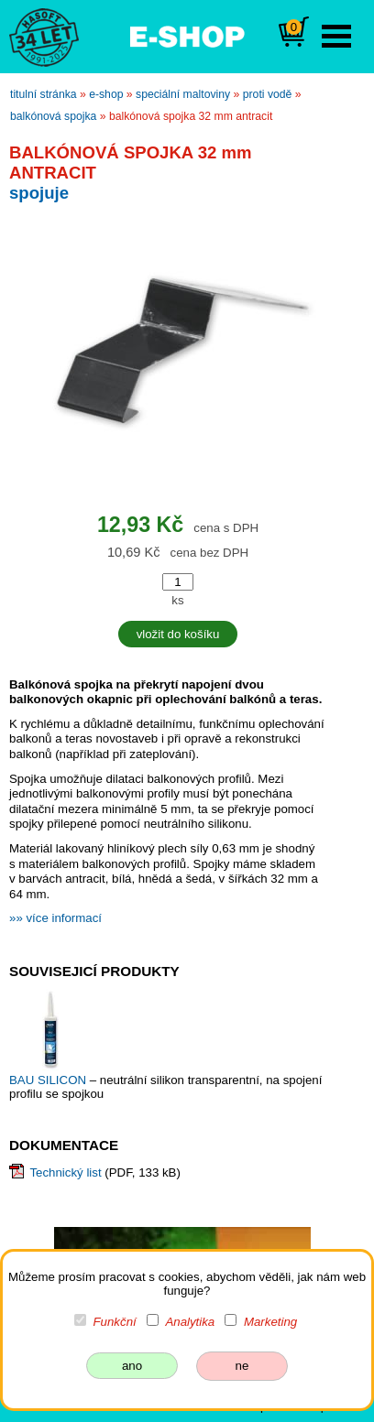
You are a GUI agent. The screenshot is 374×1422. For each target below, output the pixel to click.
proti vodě (267, 94)
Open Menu (336, 36)
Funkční (115, 1322)
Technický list (65, 1172)
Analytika (189, 1322)
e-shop (106, 94)
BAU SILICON (49, 1080)
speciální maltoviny (183, 94)
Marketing (270, 1322)
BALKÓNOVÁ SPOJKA (53, 116)
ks (177, 600)
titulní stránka (43, 94)
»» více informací (55, 918)
